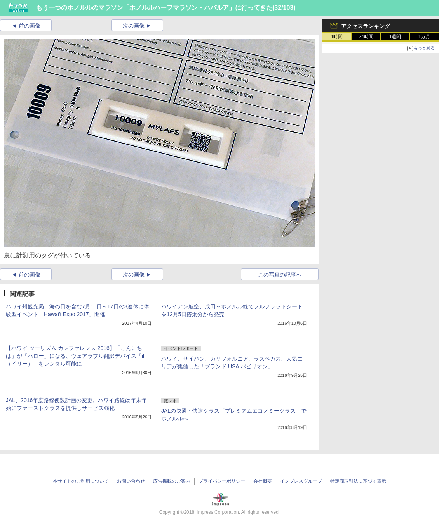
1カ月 (424, 36)
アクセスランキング (365, 26)
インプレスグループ (301, 481)
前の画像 (29, 26)
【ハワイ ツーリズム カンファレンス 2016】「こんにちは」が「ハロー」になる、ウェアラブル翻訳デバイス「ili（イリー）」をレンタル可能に (75, 356)
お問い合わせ (131, 481)
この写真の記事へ (279, 274)
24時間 (366, 36)
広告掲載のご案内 (171, 481)
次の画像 (134, 26)
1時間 (337, 36)
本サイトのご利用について (81, 481)
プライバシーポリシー (222, 481)
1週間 (395, 36)
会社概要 (262, 481)
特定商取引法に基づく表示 (358, 481)
